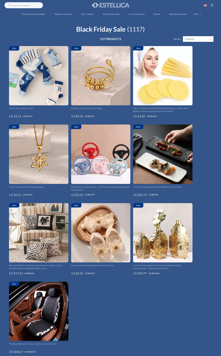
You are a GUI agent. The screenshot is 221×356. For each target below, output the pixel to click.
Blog (91, 288)
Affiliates (93, 313)
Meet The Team (96, 293)
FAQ (152, 293)
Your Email (22, 281)
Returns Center (157, 298)
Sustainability (95, 327)
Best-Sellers (88, 14)
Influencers (94, 308)
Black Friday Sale (111, 14)
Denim (157, 14)
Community (94, 337)
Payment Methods (159, 303)
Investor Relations (97, 318)
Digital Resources (178, 14)
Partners (93, 322)
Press (91, 303)
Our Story (93, 283)
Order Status (156, 308)
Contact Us (155, 283)
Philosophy (94, 332)
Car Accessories (137, 14)
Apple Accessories (63, 14)
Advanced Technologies (33, 14)
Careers (92, 298)
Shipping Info (156, 288)
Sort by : (177, 39)
